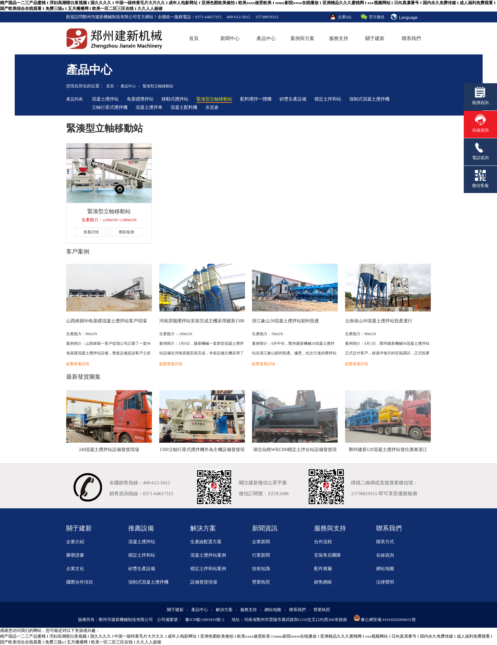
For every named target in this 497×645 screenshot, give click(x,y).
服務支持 (338, 38)
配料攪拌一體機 (256, 99)
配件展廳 (323, 568)
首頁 (194, 38)
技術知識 (261, 568)
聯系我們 (411, 38)
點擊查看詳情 (77, 364)
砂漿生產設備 (293, 99)
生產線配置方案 (206, 541)
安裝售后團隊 (327, 555)
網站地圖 (385, 568)
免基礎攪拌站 (140, 99)
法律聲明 (385, 582)
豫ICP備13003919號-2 (204, 619)
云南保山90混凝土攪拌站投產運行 (378, 320)
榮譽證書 (75, 555)
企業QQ (344, 17)
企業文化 (75, 568)
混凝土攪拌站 (105, 99)
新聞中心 (230, 38)
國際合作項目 (79, 582)
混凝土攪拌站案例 (208, 555)
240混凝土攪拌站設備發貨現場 (109, 449)
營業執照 (261, 582)
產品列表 (74, 99)
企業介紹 (75, 541)
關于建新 (374, 38)
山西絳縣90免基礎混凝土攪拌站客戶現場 (106, 320)
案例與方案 (302, 38)
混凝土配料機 (183, 107)
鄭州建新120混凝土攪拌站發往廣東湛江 (388, 449)
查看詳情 (91, 232)
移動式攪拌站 (175, 99)
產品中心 (266, 38)
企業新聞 (261, 541)
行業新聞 (261, 555)
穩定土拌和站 (327, 99)
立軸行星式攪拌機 (110, 107)
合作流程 (323, 541)
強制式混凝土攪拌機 (369, 99)
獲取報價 (126, 232)
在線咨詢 (385, 555)
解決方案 (224, 609)
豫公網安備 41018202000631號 (388, 619)
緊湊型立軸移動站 (158, 86)
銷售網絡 (323, 582)
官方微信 (376, 17)
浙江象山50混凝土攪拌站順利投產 (285, 320)
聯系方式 (385, 541)
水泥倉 (212, 107)
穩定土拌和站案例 (208, 568)
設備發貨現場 (203, 582)
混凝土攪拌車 (149, 107)
